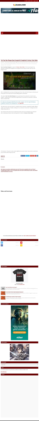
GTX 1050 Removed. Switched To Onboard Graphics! (13, 296)
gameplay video (3, 64)
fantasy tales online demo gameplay (9, 63)
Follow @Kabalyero (3, 371)
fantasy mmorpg (20, 62)
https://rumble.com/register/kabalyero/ (30, 235)
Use (20, 103)
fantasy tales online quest (21, 63)
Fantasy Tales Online (20, 67)
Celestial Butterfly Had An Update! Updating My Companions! (14, 292)
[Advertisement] (19, 23)
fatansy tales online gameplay (31, 63)
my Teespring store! (21, 284)
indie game (9, 64)
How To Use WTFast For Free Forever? (11, 287)
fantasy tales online (26, 62)
